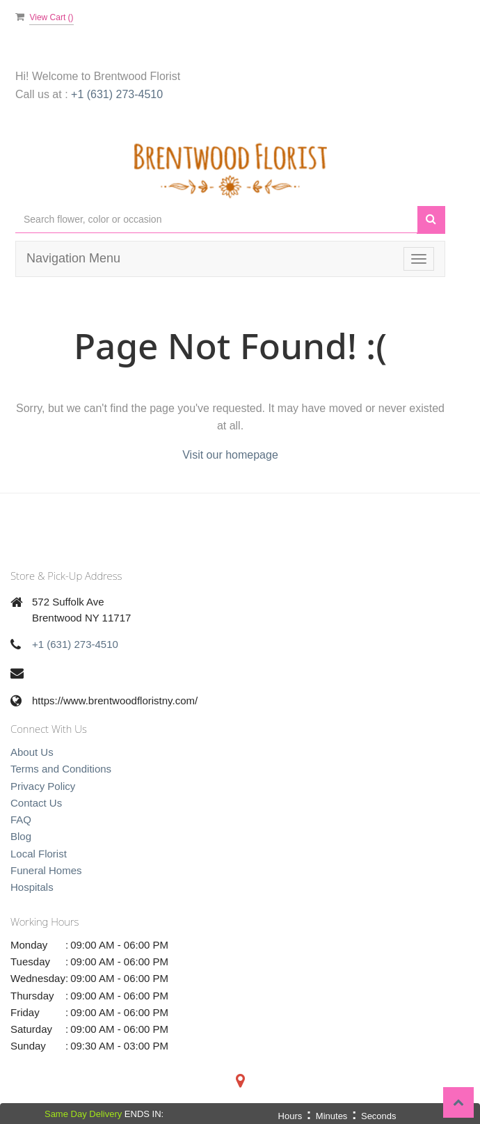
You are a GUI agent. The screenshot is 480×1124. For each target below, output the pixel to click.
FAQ (20, 819)
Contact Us (36, 803)
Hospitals (32, 887)
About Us (32, 752)
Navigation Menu (73, 258)
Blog (20, 836)
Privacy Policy (42, 786)
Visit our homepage (230, 455)
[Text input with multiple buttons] (216, 219)
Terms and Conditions (60, 769)
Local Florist (38, 854)
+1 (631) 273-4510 (117, 94)
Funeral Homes (46, 870)
